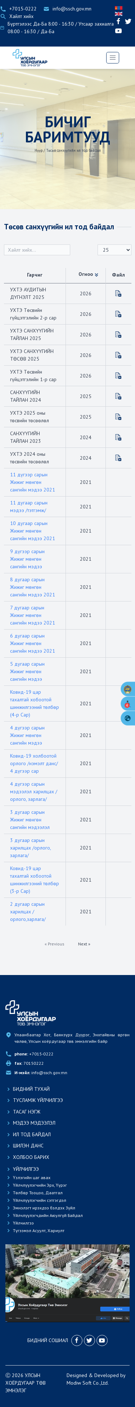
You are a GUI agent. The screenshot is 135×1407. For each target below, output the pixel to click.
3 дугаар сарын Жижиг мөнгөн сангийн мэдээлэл (30, 819)
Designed (77, 1375)
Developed (106, 1375)
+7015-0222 (33, 1054)
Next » (84, 944)
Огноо (88, 274)
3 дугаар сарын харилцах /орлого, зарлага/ (30, 848)
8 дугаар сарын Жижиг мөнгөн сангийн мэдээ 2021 (32, 587)
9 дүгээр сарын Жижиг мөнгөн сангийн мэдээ (27, 559)
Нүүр (38, 150)
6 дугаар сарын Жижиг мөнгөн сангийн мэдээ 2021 (32, 643)
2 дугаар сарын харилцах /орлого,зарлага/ (28, 911)
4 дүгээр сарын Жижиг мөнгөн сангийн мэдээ (27, 735)
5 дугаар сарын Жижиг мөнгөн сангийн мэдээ (27, 671)
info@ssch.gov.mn (40, 1072)
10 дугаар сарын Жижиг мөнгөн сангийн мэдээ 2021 (32, 531)
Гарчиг (34, 275)
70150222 (29, 1063)
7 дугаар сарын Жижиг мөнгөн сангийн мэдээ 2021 (32, 615)
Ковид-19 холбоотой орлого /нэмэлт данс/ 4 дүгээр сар (34, 763)
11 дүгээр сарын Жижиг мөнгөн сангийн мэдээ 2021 (32, 482)
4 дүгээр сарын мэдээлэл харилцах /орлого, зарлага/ (33, 791)
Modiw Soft (79, 1383)
